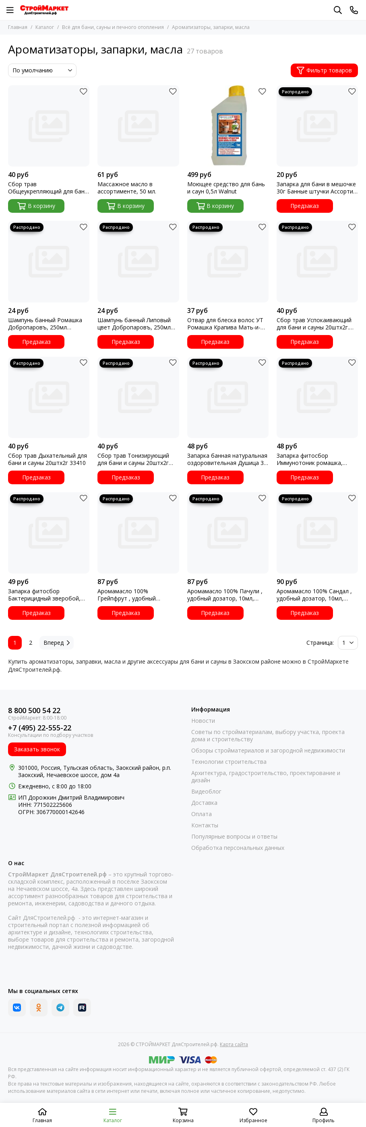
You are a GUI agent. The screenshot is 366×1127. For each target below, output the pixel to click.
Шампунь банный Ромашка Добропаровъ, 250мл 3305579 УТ (45, 324)
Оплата (201, 814)
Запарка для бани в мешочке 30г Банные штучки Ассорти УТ (316, 188)
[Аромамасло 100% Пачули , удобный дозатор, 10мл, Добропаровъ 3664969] (228, 533)
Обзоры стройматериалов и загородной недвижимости (268, 750)
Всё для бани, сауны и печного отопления (113, 27)
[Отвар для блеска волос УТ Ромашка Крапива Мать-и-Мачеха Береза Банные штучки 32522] (228, 261)
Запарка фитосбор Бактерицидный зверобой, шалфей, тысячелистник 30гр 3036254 (48, 595)
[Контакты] (354, 10)
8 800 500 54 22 (34, 710)
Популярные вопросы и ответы (234, 836)
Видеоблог (206, 791)
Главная (17, 27)
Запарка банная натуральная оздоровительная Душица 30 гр (227, 459)
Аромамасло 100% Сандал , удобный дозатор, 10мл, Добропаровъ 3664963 (314, 595)
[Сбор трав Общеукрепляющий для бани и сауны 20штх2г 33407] (48, 126)
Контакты (204, 825)
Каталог (44, 27)
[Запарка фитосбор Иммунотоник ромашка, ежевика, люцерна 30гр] (317, 397)
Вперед (56, 642)
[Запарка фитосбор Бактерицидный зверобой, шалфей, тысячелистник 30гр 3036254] (48, 533)
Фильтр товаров (324, 70)
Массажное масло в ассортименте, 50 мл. (126, 188)
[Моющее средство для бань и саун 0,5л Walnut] (228, 126)
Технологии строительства (229, 761)
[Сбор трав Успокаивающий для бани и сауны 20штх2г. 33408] (317, 261)
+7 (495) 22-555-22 (39, 727)
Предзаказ (304, 206)
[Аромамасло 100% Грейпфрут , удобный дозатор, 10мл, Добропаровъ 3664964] (138, 533)
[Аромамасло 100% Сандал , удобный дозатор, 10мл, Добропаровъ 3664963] (317, 533)
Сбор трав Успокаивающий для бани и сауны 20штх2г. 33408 (314, 324)
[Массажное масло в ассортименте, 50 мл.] (138, 126)
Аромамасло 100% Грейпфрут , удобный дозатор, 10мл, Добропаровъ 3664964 (128, 595)
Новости (203, 720)
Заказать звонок (37, 749)
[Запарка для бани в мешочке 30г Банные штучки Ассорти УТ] (317, 126)
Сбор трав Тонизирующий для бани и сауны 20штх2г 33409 (133, 459)
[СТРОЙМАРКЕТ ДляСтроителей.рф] (44, 10)
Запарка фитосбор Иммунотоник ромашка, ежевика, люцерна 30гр (310, 459)
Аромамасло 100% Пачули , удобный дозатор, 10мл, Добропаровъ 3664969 (225, 595)
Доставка (204, 802)
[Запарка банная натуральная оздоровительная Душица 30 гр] (228, 397)
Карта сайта (234, 1044)
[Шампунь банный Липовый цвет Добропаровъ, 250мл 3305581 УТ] (138, 261)
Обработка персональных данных (237, 847)
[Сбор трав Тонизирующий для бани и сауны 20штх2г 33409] (138, 397)
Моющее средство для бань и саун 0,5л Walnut (226, 188)
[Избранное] (83, 91)
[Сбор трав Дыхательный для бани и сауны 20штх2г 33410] (48, 397)
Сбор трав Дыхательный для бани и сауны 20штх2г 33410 (47, 459)
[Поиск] (338, 10)
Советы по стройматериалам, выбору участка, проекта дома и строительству (268, 735)
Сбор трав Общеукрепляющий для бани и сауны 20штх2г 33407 (48, 188)
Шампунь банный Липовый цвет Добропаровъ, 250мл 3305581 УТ (134, 324)
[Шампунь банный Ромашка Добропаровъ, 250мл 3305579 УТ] (48, 261)
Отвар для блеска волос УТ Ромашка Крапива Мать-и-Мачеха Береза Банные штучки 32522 (225, 324)
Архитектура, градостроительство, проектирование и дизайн (265, 776)
